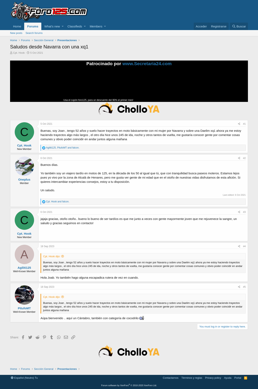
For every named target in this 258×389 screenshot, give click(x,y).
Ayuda (227, 377)
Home (17, 26)
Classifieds (75, 26)
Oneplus (24, 179)
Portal (237, 377)
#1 (244, 123)
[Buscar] (239, 26)
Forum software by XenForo (129, 385)
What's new (52, 26)
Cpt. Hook (19, 52)
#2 (244, 158)
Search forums (34, 33)
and (57, 201)
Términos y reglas (191, 377)
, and (62, 147)
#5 (244, 286)
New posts (16, 33)
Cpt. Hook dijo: (51, 256)
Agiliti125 (24, 267)
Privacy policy (213, 377)
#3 (244, 212)
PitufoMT (24, 308)
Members (96, 26)
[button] (62, 26)
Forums (32, 26)
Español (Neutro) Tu (24, 377)
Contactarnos (170, 377)
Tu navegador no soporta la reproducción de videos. (164, 86)
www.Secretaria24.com (147, 63)
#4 (244, 246)
